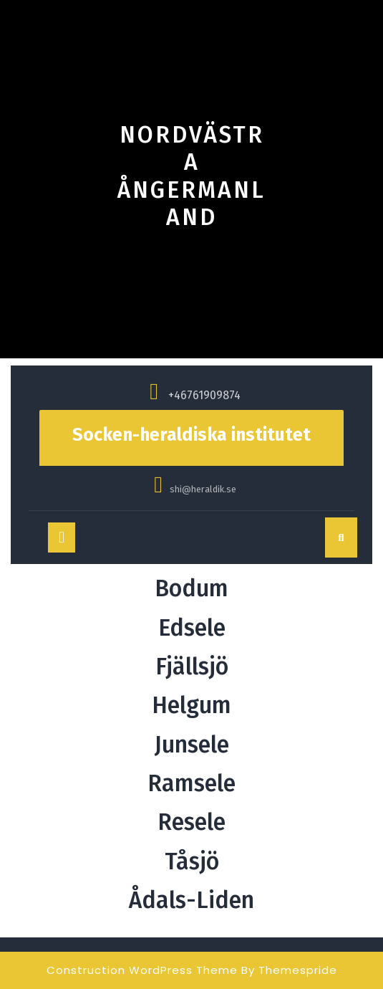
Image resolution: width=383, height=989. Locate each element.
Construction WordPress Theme (142, 970)
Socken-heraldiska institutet (191, 435)
